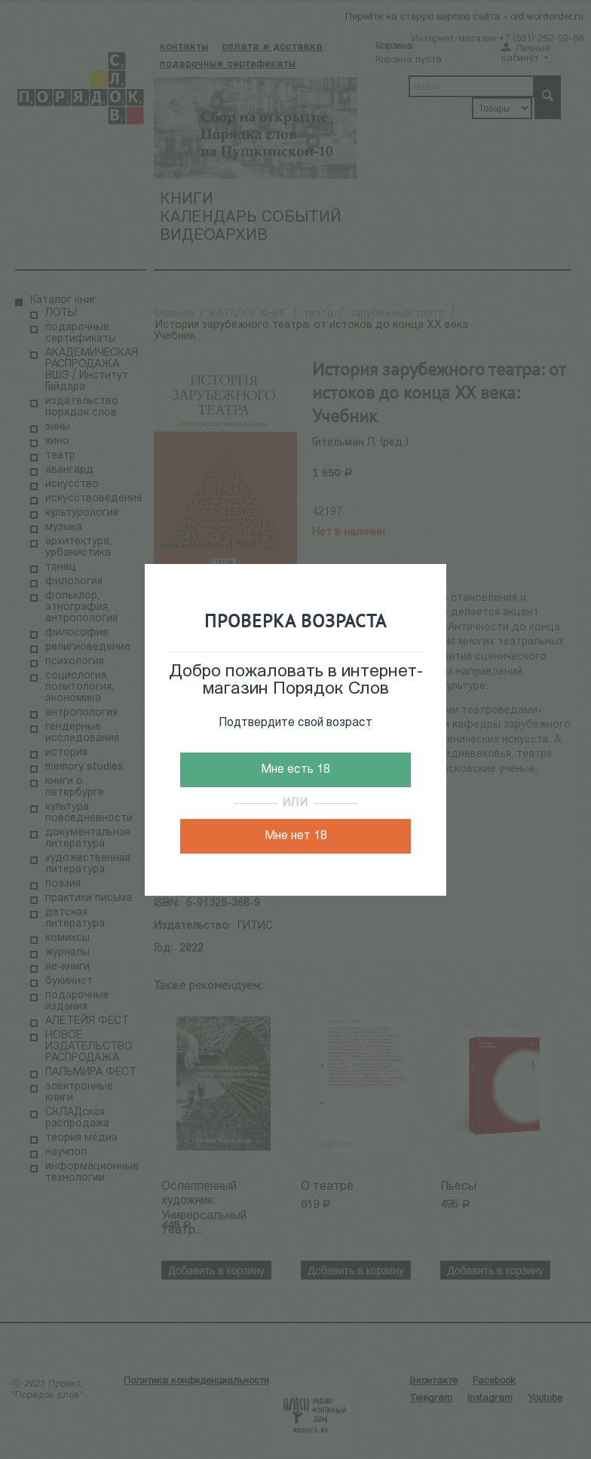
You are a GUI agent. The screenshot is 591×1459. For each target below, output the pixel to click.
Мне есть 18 (295, 770)
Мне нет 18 (296, 836)
